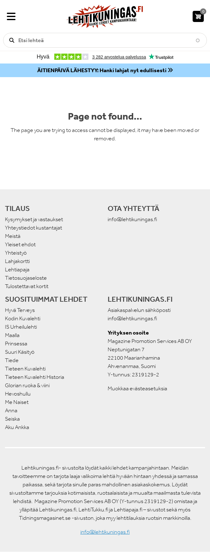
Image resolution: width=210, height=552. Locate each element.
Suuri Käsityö (19, 351)
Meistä (12, 236)
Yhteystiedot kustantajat (33, 227)
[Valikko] (11, 16)
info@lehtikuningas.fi (132, 219)
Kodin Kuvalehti (22, 318)
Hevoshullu (18, 393)
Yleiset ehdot (20, 244)
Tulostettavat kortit (26, 286)
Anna (11, 410)
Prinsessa (16, 343)
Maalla (12, 335)
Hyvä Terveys (20, 310)
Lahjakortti (17, 261)
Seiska (12, 418)
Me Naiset (17, 402)
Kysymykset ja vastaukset (34, 219)
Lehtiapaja (17, 269)
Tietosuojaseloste (26, 277)
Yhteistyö (16, 252)
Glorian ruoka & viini (27, 385)
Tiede (12, 360)
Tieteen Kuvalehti (25, 368)
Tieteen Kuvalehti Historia (34, 377)
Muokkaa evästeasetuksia (137, 388)
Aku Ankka (17, 427)
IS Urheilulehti (21, 326)
